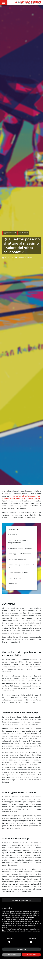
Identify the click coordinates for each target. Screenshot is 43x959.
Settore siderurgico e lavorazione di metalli (21, 566)
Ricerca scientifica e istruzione (19, 573)
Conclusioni (12, 584)
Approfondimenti (9, 233)
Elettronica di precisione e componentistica (18, 541)
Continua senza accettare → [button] (21, 900)
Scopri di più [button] (21, 949)
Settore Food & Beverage (17, 559)
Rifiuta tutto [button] (11, 954)
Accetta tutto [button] (31, 954)
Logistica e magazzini (16, 578)
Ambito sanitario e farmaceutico (20, 548)
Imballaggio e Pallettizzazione (19, 554)
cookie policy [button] (28, 919)
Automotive (12, 535)
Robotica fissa (23, 233)
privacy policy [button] (33, 913)
